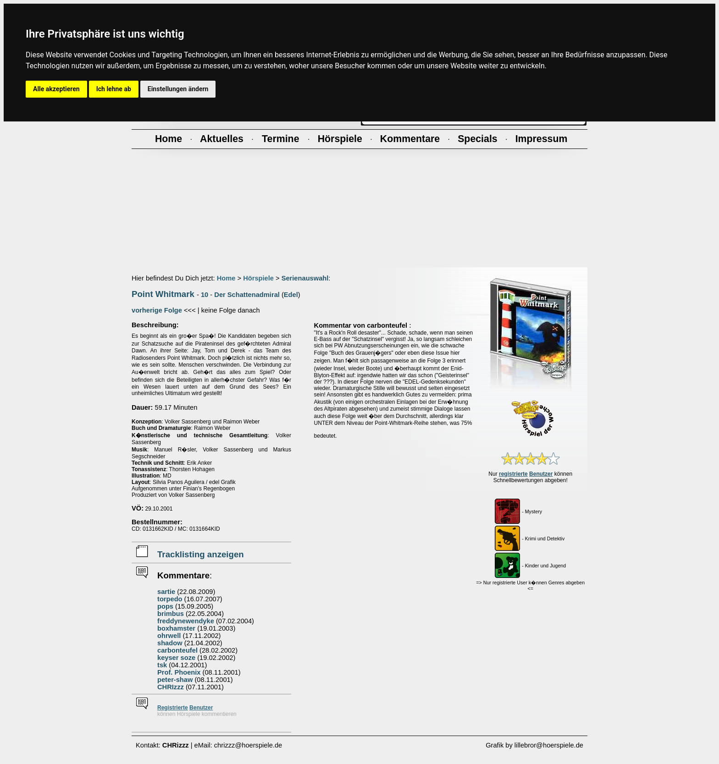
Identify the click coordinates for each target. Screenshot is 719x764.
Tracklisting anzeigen (200, 554)
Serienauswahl (305, 278)
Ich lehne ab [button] (113, 89)
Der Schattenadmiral (247, 294)
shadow (170, 643)
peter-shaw (175, 679)
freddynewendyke (185, 621)
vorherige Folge (157, 310)
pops (165, 606)
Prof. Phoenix (178, 672)
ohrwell (169, 635)
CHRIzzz (170, 687)
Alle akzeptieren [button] (56, 89)
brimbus (170, 613)
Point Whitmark (163, 294)
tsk (162, 665)
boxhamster (176, 628)
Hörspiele (258, 278)
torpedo (170, 599)
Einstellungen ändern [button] (178, 89)
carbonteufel (177, 650)
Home (226, 278)
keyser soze (176, 657)
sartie (166, 591)
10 (204, 294)
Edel (291, 294)
